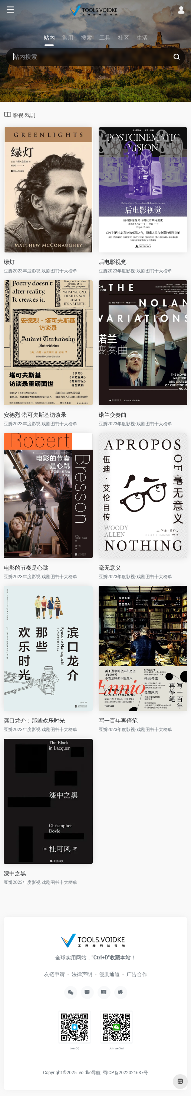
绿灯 (9, 262)
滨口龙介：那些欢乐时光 (34, 720)
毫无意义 (110, 567)
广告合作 (136, 974)
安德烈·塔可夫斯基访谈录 (35, 415)
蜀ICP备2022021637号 (125, 1072)
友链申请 (54, 974)
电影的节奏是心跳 (26, 567)
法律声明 (82, 974)
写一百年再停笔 (118, 720)
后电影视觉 (112, 262)
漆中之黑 (15, 873)
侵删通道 (109, 974)
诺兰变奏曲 (112, 415)
